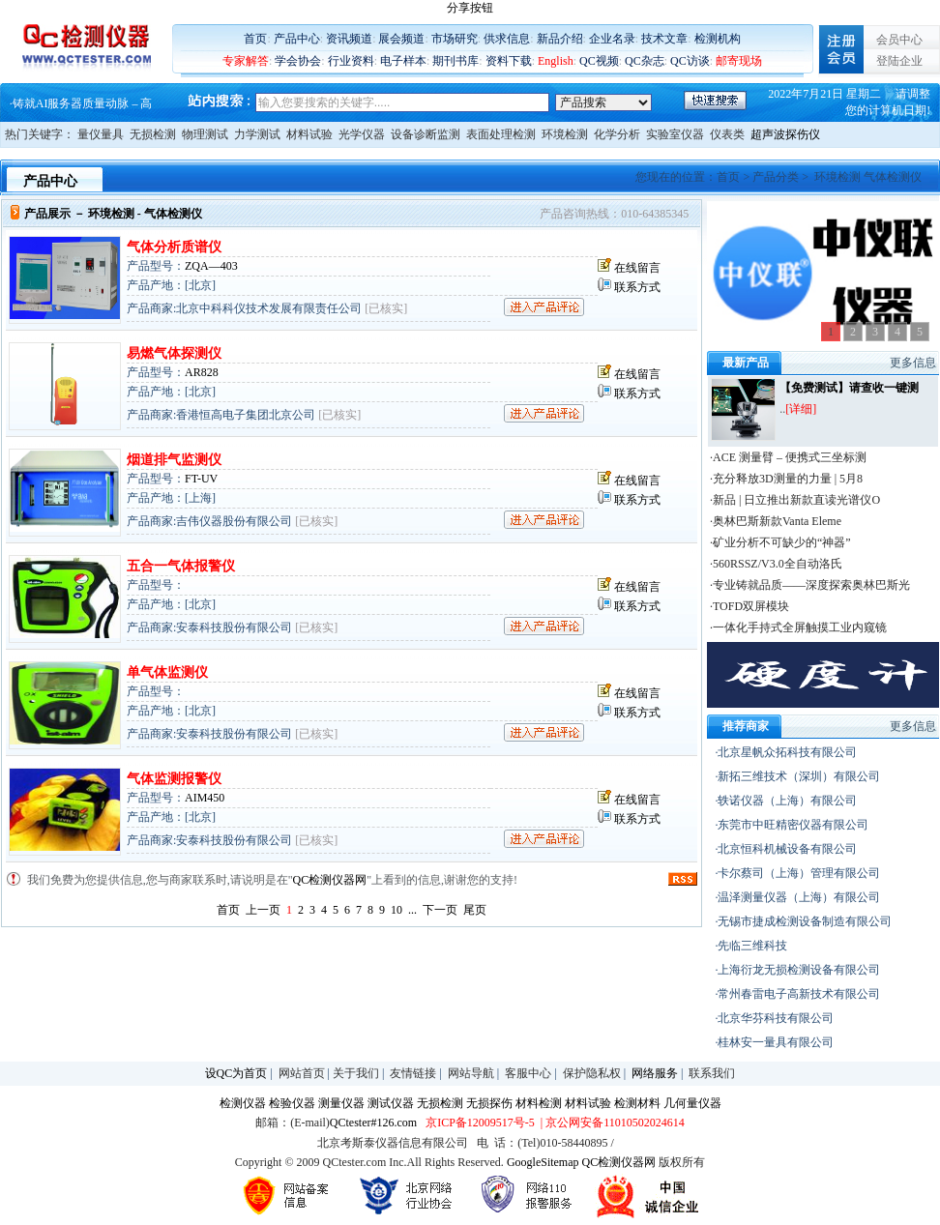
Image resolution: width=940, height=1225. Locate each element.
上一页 (263, 910)
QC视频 (599, 61)
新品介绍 (560, 38)
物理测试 (205, 134)
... (412, 910)
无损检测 (153, 134)
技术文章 (664, 38)
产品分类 (775, 177)
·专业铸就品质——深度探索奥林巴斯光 (810, 585)
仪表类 (727, 134)
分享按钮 (470, 8)
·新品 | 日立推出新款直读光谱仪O (795, 500)
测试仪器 (390, 1103)
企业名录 (612, 38)
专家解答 (245, 61)
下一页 (440, 910)
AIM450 (204, 797)
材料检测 (538, 1103)
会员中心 (899, 39)
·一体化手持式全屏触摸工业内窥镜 (798, 627)
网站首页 (302, 1073)
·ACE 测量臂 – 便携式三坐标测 (788, 457)
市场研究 (454, 38)
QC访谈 (690, 61)
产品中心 (297, 38)
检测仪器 (243, 1103)
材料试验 (309, 134)
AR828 (202, 372)
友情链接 (413, 1073)
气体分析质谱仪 (174, 247)
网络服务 (655, 1073)
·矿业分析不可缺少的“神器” (780, 542)
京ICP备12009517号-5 (480, 1122)
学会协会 (298, 61)
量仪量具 (100, 134)
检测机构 (717, 38)
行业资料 (351, 61)
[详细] (800, 409)
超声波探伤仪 (785, 134)
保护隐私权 (592, 1073)
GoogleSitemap (543, 1162)
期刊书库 (455, 61)
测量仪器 (341, 1103)
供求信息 (507, 38)
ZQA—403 (211, 266)
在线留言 (637, 268)
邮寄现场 (739, 61)
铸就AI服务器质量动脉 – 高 (83, 104)
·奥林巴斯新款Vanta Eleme (775, 521)
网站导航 (471, 1073)
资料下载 (508, 61)
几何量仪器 (692, 1103)
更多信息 (913, 362)
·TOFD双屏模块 (749, 606)
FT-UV (201, 478)
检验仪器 (292, 1103)
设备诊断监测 (425, 134)
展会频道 (401, 38)
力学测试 (257, 134)
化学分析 (617, 134)
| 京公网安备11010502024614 (611, 1122)
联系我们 (712, 1073)
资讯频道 (349, 38)
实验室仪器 (675, 134)
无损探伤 (489, 1103)
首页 (255, 38)
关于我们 (356, 1073)
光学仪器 (361, 134)
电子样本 (403, 61)
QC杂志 (644, 61)
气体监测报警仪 (174, 779)
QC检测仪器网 (330, 880)
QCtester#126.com (373, 1122)
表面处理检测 (501, 134)
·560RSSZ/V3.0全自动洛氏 (776, 563)
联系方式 (637, 287)
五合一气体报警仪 (181, 566)
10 (396, 910)
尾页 (474, 910)
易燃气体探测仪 (174, 353)
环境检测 (565, 134)
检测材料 (637, 1103)
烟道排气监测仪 (174, 459)
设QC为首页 (236, 1073)
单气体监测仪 (167, 672)
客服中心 (528, 1073)
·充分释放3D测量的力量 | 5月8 (786, 478)
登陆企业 (899, 61)
